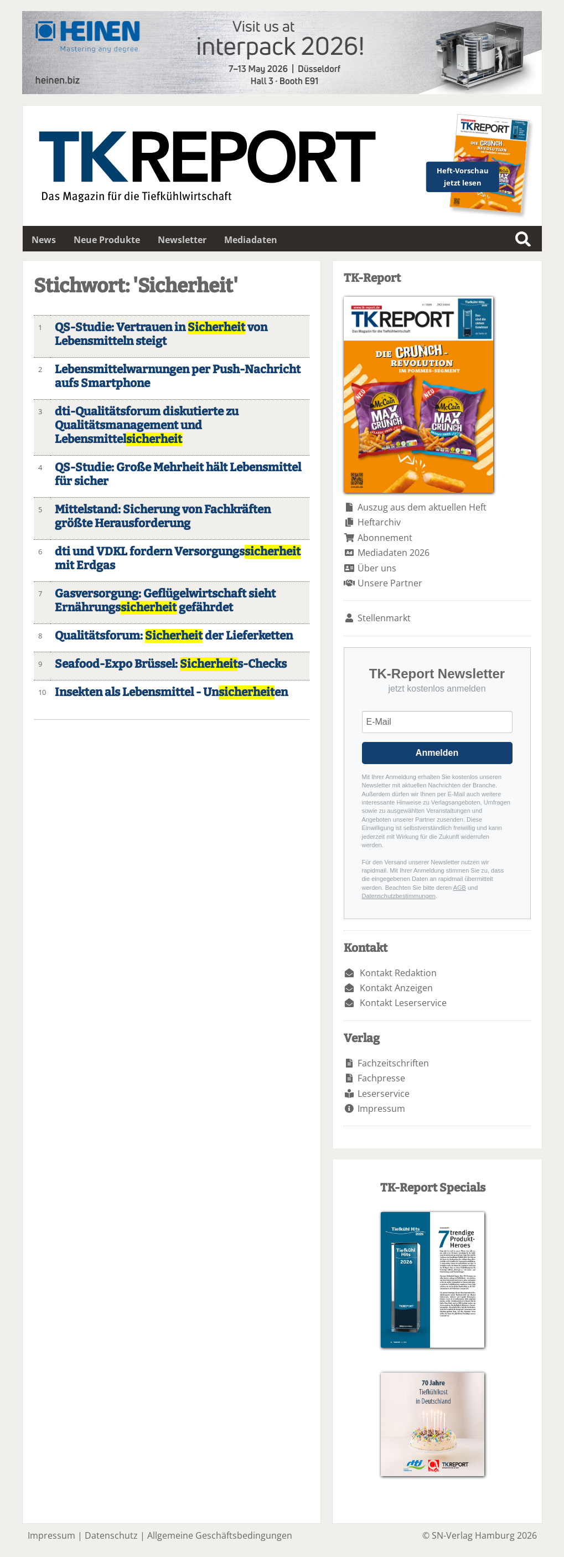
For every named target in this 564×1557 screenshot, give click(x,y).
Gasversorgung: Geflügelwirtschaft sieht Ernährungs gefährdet (165, 601)
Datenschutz (111, 1535)
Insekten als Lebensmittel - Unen (171, 692)
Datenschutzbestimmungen (399, 896)
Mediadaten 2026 (394, 553)
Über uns (377, 568)
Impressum (381, 1108)
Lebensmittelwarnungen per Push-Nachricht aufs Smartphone (178, 376)
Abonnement (385, 538)
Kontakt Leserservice (403, 1003)
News (44, 240)
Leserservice (384, 1093)
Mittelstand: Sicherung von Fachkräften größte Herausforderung (163, 516)
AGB (459, 887)
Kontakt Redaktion (398, 973)
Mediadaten (250, 240)
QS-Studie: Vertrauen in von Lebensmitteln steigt (161, 334)
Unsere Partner (390, 583)
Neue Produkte (107, 240)
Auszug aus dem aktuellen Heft (422, 507)
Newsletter (182, 240)
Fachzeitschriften (393, 1063)
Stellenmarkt (384, 618)
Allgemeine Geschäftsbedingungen (219, 1535)
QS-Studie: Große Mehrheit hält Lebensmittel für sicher (178, 474)
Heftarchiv (379, 522)
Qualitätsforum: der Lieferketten (174, 636)
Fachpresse (381, 1078)
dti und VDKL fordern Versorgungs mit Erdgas (178, 559)
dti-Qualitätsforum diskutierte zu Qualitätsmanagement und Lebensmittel (147, 425)
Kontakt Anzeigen (396, 988)
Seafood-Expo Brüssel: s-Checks (171, 664)
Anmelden (437, 752)
